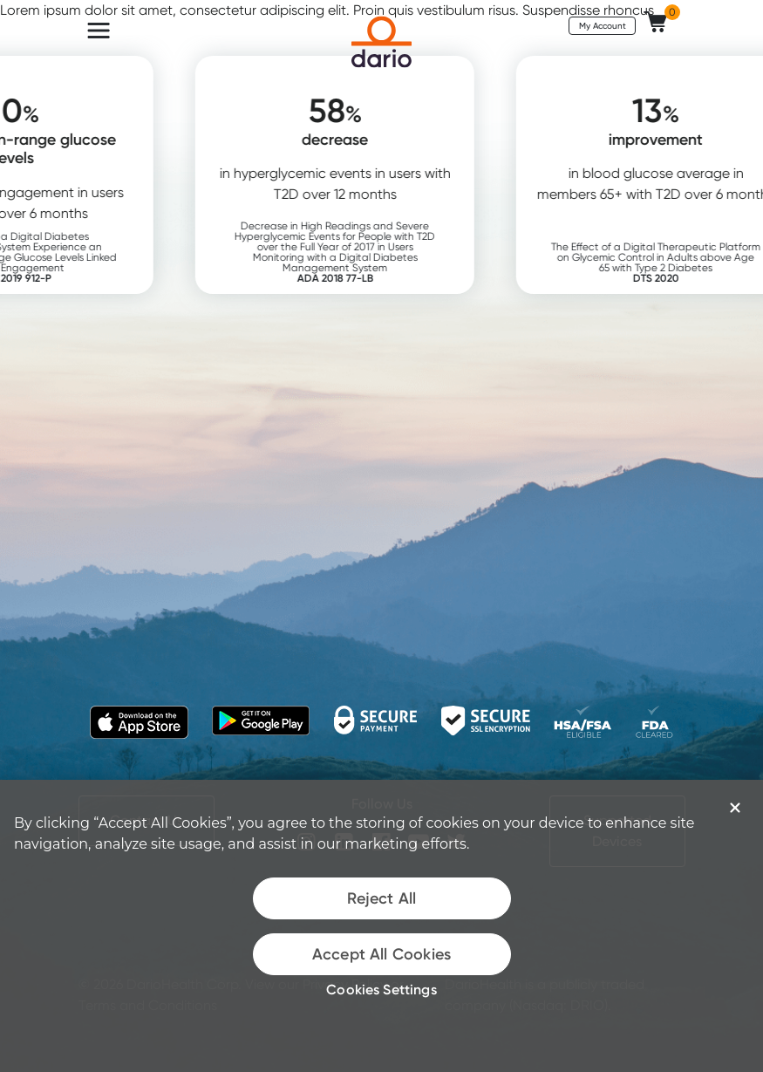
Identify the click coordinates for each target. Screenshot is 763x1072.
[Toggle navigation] (98, 30)
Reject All (382, 898)
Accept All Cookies (381, 954)
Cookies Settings (381, 989)
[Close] (735, 808)
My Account (602, 25)
